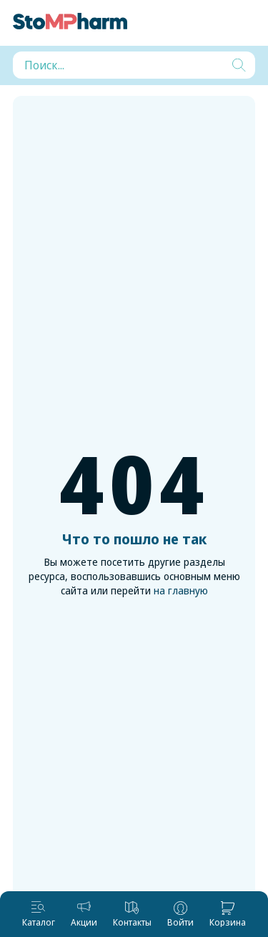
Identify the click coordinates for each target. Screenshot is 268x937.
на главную (181, 590)
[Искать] (239, 65)
